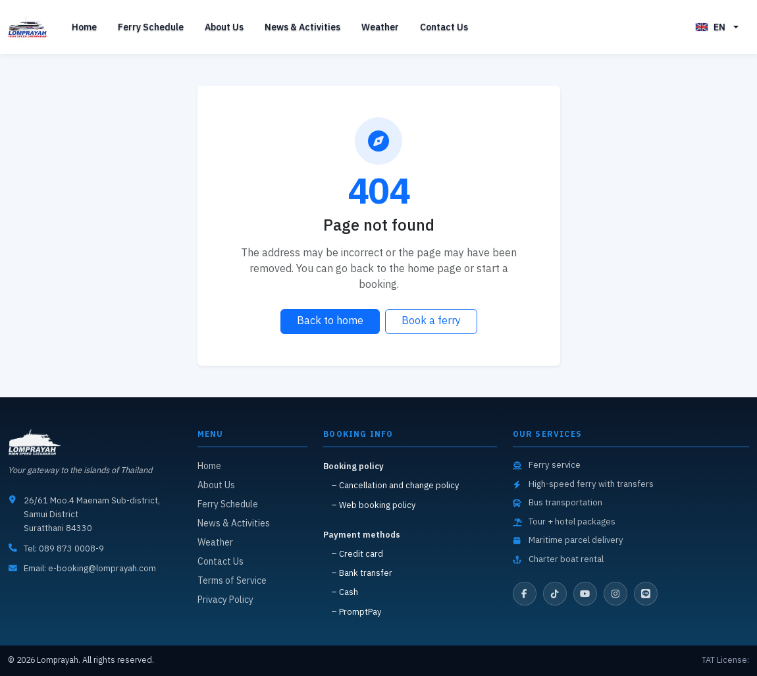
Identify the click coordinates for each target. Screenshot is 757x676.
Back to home (330, 321)
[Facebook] (524, 594)
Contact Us (444, 27)
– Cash (344, 592)
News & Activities (302, 27)
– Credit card (357, 554)
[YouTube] (585, 594)
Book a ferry (431, 321)
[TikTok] (555, 594)
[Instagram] (615, 594)
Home (84, 27)
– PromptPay (356, 612)
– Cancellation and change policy (395, 486)
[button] (717, 27)
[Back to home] (29, 27)
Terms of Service (232, 581)
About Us (224, 27)
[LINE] (646, 594)
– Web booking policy (373, 505)
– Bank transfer (361, 573)
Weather (380, 27)
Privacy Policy (225, 600)
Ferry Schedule (151, 27)
